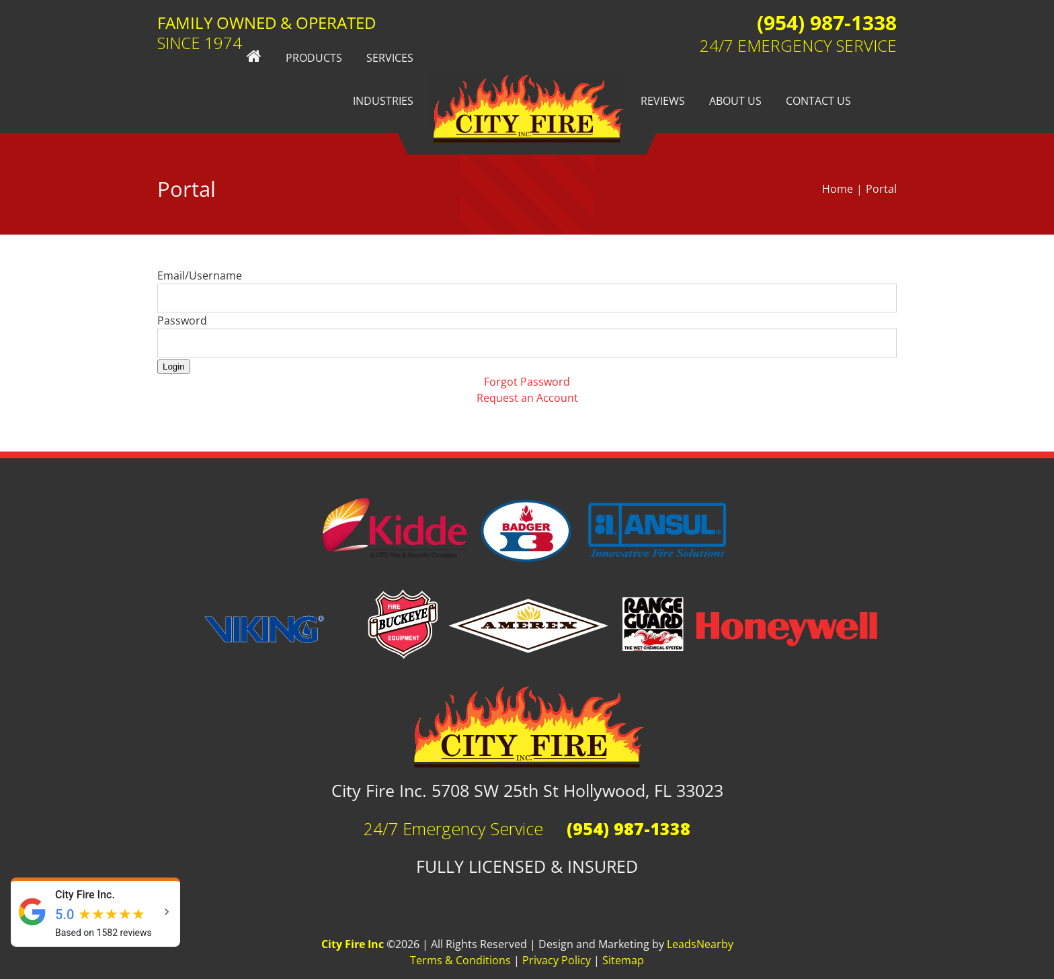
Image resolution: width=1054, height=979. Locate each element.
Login (174, 366)
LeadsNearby (700, 944)
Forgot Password (527, 381)
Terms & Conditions (460, 960)
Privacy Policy (556, 960)
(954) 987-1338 (827, 22)
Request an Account (527, 397)
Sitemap (623, 960)
